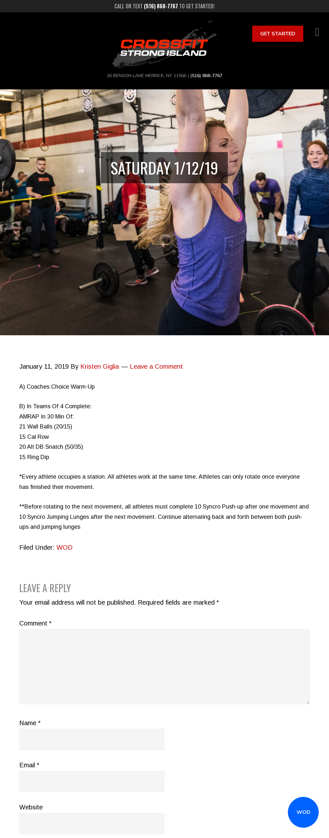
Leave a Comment (156, 366)
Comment (35, 623)
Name (29, 722)
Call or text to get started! (164, 6)
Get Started (277, 33)
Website (31, 807)
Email (29, 765)
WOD (303, 812)
